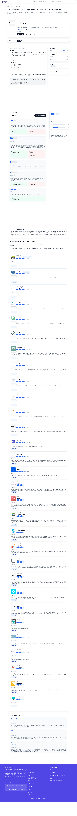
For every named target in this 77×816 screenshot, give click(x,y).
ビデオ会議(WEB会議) (31, 784)
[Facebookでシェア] (30, 34)
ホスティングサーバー (31, 788)
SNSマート (12, 742)
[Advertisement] (38, 98)
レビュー (14, 40)
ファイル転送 (30, 786)
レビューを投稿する (40, 115)
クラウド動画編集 (31, 777)
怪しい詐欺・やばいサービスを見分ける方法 (57, 775)
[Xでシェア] (26, 34)
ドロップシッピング (31, 780)
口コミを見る (13, 266)
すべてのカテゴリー (53, 781)
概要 (10, 40)
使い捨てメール (30, 794)
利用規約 (51, 770)
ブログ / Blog (52, 778)
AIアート (29, 769)
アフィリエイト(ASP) (31, 774)
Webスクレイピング (31, 772)
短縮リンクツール (31, 792)
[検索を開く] (62, 1)
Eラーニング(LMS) (31, 770)
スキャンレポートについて (54, 777)
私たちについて (52, 769)
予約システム (53, 66)
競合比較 (19, 40)
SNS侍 (12, 730)
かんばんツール (30, 775)
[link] (38, 261)
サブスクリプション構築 (32, 778)
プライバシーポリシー (54, 774)
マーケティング (30, 789)
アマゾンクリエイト (14, 718)
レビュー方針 (52, 772)
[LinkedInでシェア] (34, 34)
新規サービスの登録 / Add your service (56, 780)
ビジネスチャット (31, 783)
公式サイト (20, 34)
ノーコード (29, 781)
